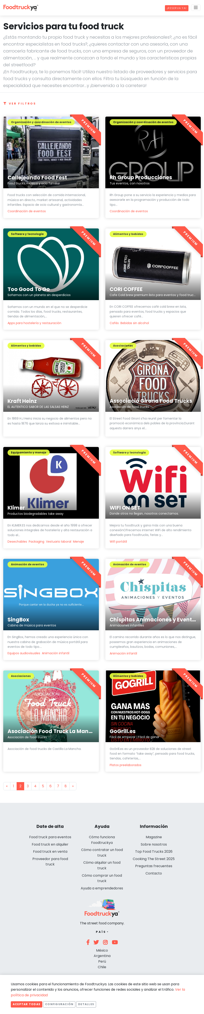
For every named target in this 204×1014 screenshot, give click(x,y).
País (101, 932)
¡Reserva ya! (177, 8)
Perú (102, 961)
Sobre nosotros (154, 844)
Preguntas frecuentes (153, 865)
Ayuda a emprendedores (102, 888)
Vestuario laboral (58, 541)
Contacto (153, 873)
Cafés (114, 323)
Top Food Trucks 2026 (153, 851)
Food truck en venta (50, 851)
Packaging (36, 541)
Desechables (17, 541)
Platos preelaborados (125, 765)
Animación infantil (55, 653)
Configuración (59, 1004)
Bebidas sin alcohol (134, 323)
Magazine (154, 837)
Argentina (102, 955)
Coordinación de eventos (27, 211)
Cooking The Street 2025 (154, 858)
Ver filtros (19, 103)
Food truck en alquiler (50, 844)
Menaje (78, 541)
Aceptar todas (26, 1004)
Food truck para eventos (50, 837)
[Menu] (196, 7)
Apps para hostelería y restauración (34, 323)
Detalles (86, 1004)
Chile (102, 967)
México (102, 950)
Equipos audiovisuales (24, 653)
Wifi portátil (118, 541)
